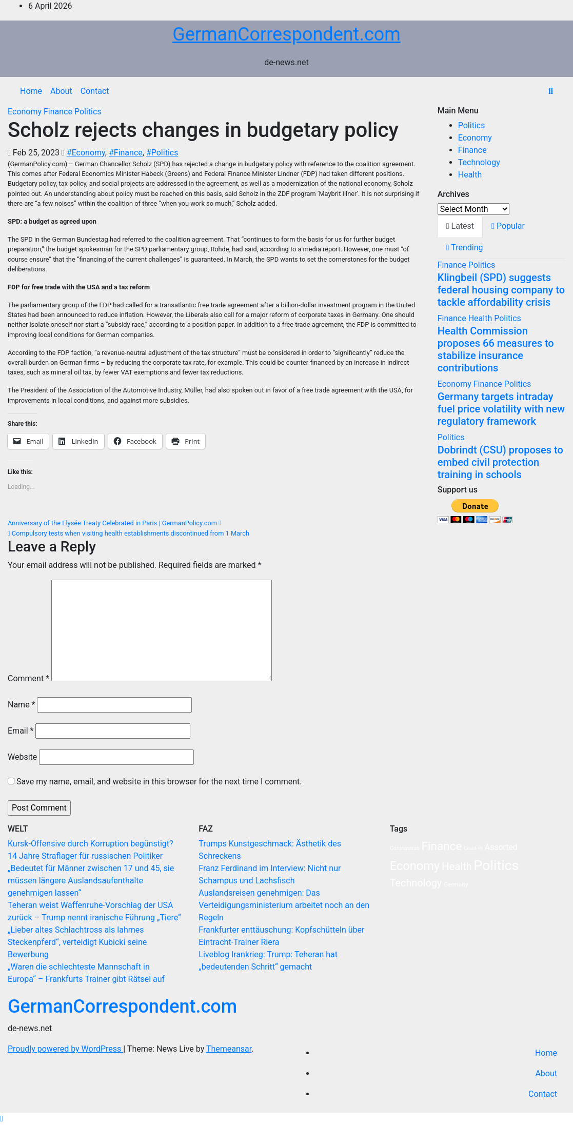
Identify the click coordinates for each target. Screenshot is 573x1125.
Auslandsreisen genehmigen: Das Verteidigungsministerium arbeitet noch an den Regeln (284, 905)
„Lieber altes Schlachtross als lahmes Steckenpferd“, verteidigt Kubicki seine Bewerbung (77, 942)
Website (22, 757)
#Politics (162, 152)
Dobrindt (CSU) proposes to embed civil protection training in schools (500, 462)
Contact (95, 91)
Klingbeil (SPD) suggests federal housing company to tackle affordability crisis (501, 289)
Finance (59, 111)
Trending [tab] (464, 247)
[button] (550, 91)
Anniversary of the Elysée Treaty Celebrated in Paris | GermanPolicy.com (114, 523)
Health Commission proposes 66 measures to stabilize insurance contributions (496, 349)
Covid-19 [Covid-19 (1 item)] (473, 848)
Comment (28, 678)
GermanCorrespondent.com (286, 34)
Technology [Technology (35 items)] (416, 883)
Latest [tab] (460, 226)
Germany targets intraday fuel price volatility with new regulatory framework (501, 408)
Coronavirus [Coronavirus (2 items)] (405, 848)
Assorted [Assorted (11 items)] (501, 847)
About (61, 91)
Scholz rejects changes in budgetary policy (203, 130)
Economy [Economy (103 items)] (415, 866)
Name (21, 704)
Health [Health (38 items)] (456, 866)
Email (20, 731)
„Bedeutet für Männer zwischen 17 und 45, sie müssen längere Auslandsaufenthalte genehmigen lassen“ (91, 880)
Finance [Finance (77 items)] (441, 846)
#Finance (126, 152)
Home (31, 91)
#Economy (86, 152)
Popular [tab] (508, 226)
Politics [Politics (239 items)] (496, 865)
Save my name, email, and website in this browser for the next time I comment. (159, 781)
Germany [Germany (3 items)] (456, 884)
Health (470, 175)
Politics (88, 111)
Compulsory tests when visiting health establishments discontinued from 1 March (128, 533)
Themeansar (228, 1049)
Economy (26, 111)
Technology (479, 162)
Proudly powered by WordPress (65, 1049)
